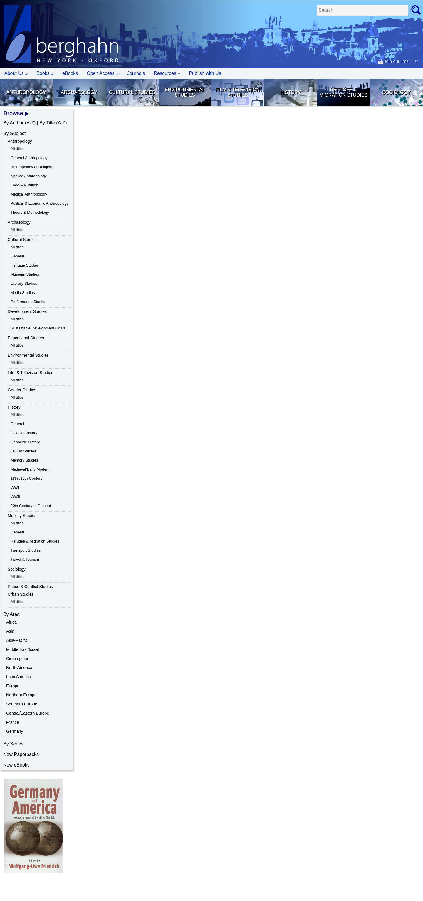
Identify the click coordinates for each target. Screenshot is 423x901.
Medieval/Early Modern (30, 469)
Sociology (396, 92)
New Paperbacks (21, 754)
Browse (13, 113)
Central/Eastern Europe (27, 713)
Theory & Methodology (30, 212)
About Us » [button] (16, 73)
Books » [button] (44, 73)
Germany (14, 731)
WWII (15, 496)
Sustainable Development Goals (38, 328)
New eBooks (16, 764)
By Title (47, 122)
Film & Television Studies (238, 92)
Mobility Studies (22, 515)
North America (19, 667)
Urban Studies (21, 594)
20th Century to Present (31, 505)
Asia (10, 631)
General (17, 256)
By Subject (14, 133)
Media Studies (23, 292)
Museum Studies (25, 274)
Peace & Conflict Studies (30, 586)
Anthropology (26, 92)
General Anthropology (29, 158)
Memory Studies (24, 460)
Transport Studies (26, 550)
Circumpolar (17, 658)
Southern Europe (21, 704)
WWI (15, 487)
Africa (11, 622)
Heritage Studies (25, 265)
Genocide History (25, 442)
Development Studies (27, 311)
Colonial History (24, 433)
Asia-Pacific (17, 640)
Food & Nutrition (24, 185)
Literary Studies (24, 283)
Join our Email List (398, 61)
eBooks (70, 73)
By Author (13, 122)
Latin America (18, 676)
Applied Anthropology (29, 176)
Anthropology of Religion (31, 167)
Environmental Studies (185, 92)
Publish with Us (205, 73)
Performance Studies (28, 301)
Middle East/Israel (22, 649)
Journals (136, 73)
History (290, 92)
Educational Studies (26, 338)
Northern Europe (21, 695)
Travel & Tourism (25, 559)
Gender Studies (22, 390)
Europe (12, 685)
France (12, 722)
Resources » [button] (167, 73)
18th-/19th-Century (26, 478)
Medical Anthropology (29, 194)
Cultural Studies (132, 92)
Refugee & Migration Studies (343, 92)
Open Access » (102, 73)
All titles (17, 148)
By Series (13, 743)
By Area (11, 614)
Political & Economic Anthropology (39, 203)
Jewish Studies (23, 451)
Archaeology (79, 92)
